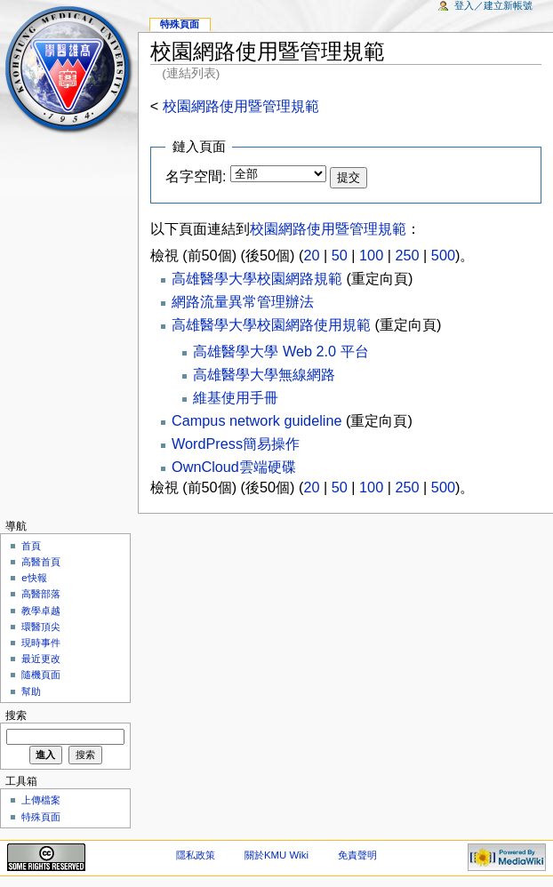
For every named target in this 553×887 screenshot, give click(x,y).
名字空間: (196, 176)
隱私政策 (195, 855)
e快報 (33, 577)
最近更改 (40, 658)
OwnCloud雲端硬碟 (234, 467)
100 (371, 255)
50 (340, 255)
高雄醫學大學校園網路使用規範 (271, 324)
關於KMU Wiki (276, 855)
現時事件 (40, 642)
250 (407, 255)
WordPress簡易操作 (236, 443)
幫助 (31, 691)
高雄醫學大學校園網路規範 (257, 278)
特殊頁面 (179, 24)
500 (443, 255)
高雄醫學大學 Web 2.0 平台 (280, 351)
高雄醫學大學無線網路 (264, 374)
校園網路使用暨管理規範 (241, 106)
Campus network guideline (257, 420)
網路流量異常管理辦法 (243, 301)
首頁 (31, 545)
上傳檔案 (40, 800)
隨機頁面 (40, 674)
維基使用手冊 (235, 397)
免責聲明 (357, 855)
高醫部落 (40, 593)
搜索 (16, 715)
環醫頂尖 (40, 626)
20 (311, 255)
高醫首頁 (40, 561)
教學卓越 (40, 610)
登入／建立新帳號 (493, 5)
